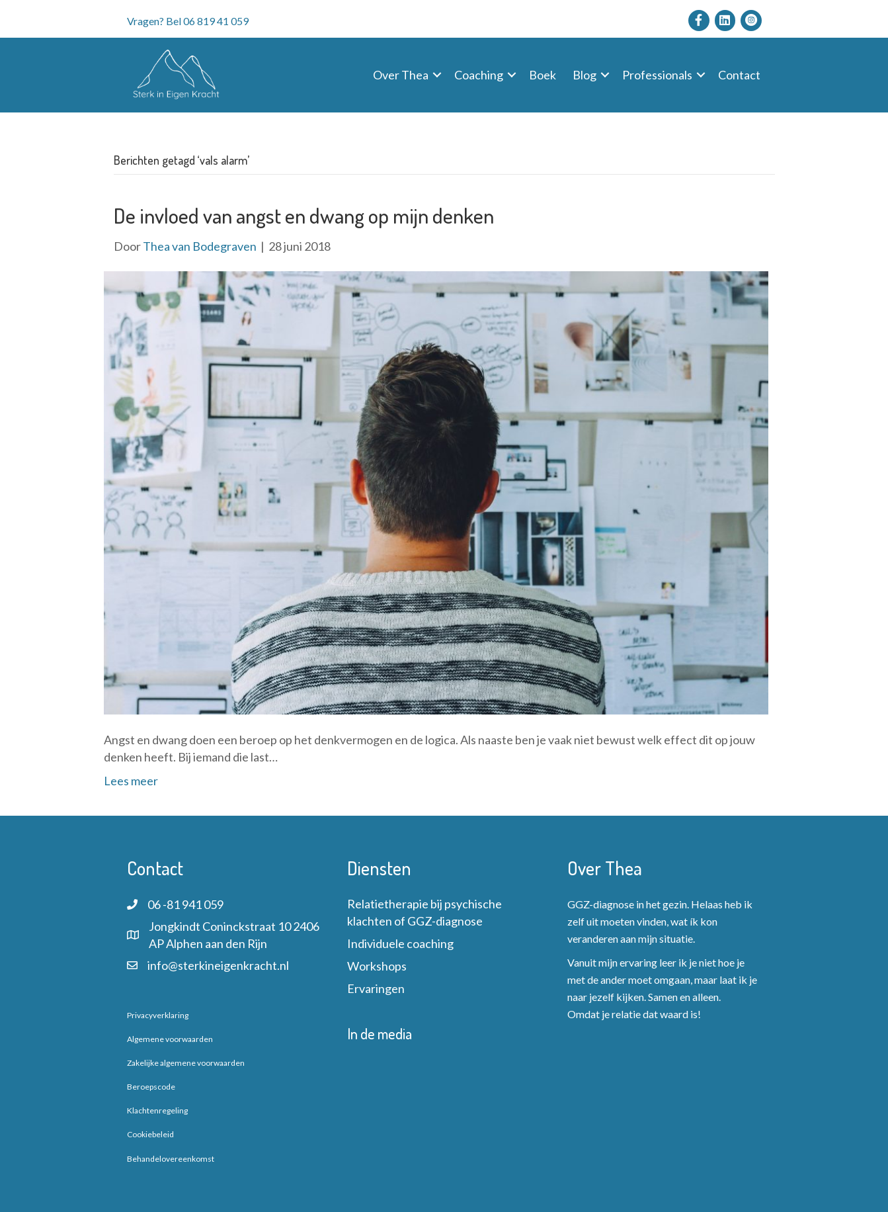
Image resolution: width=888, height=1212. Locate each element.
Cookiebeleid (150, 1134)
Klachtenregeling (157, 1110)
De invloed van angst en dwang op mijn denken (304, 215)
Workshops (377, 966)
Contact (739, 74)
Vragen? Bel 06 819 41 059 (188, 21)
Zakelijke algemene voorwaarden (186, 1063)
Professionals (657, 74)
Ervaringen (376, 988)
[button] (437, 75)
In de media (379, 1033)
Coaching (478, 74)
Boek (542, 74)
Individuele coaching (400, 943)
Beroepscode (151, 1087)
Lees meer (131, 780)
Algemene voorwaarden (170, 1039)
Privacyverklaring (157, 1015)
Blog (584, 74)
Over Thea (400, 74)
